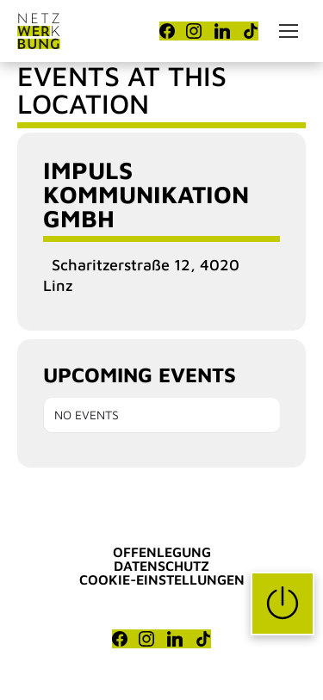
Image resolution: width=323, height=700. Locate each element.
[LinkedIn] (222, 31)
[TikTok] (250, 31)
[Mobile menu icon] (288, 31)
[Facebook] (167, 31)
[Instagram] (194, 31)
